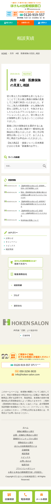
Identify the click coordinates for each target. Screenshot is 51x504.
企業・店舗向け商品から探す (25, 435)
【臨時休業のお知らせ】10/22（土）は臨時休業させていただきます (34, 213)
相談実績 (27, 74)
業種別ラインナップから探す (25, 439)
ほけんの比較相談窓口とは (25, 446)
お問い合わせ (25, 461)
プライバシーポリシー (25, 468)
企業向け (42, 23)
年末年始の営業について (30, 220)
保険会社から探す (25, 443)
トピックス (10, 246)
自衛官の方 (25, 23)
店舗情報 (26, 336)
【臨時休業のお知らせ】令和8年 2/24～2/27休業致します (33, 187)
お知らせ (9, 238)
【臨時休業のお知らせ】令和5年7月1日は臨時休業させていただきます (33, 204)
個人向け (8, 23)
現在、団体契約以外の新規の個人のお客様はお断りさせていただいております (34, 194)
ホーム (25, 428)
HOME (4, 53)
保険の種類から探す (25, 431)
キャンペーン (11, 242)
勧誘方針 (25, 465)
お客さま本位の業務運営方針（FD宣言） (25, 472)
